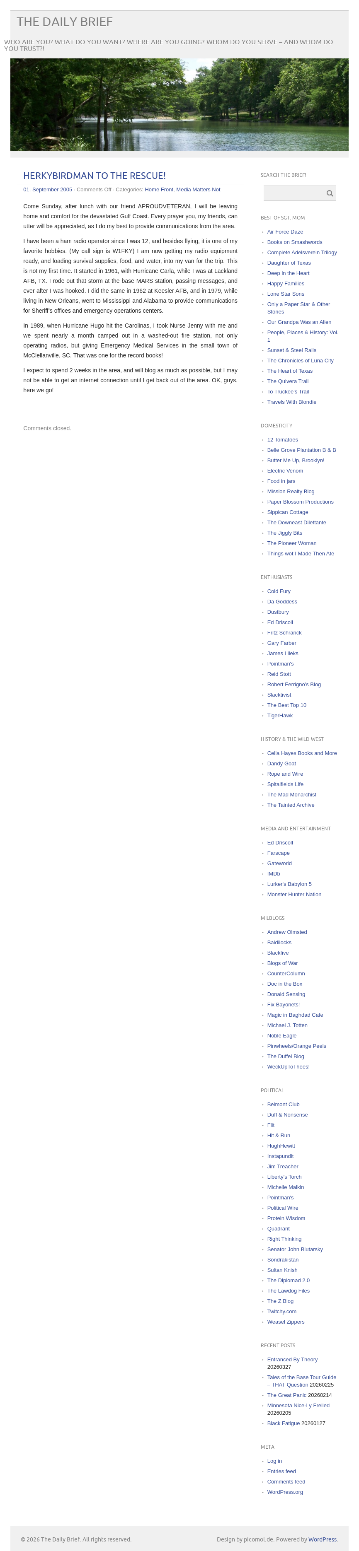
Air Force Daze (285, 232)
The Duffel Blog (285, 1056)
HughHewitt (281, 1146)
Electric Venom (285, 471)
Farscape (278, 853)
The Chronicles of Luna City (300, 360)
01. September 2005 (47, 189)
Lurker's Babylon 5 (289, 884)
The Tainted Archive (291, 805)
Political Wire (282, 1208)
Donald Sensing (286, 994)
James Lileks (282, 653)
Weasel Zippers (286, 1322)
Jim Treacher (282, 1166)
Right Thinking (284, 1239)
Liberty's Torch (284, 1177)
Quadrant (278, 1228)
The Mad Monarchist (292, 794)
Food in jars (281, 481)
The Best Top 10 (286, 705)
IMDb (273, 874)
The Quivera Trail (288, 381)
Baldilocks (279, 942)
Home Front (159, 189)
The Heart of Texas (290, 371)
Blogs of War (282, 963)
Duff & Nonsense (287, 1115)
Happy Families (286, 283)
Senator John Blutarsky (295, 1249)
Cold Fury (279, 591)
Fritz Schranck (284, 633)
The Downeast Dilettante (296, 522)
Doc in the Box (285, 984)
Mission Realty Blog (291, 491)
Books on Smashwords (295, 242)
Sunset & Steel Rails (292, 350)
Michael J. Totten (287, 1025)
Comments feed (286, 1482)
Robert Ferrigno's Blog (294, 684)
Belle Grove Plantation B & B (301, 450)
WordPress (322, 1540)
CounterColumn (286, 973)
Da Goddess (282, 601)
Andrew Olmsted (287, 932)
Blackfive (278, 953)
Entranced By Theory (292, 1359)
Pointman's (280, 664)
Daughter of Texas (289, 263)
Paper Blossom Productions (300, 502)
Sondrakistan (283, 1260)
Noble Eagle (282, 1035)
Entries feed (281, 1471)
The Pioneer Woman (292, 543)
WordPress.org (285, 1492)
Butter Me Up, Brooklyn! (296, 460)
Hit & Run (279, 1135)
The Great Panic (287, 1395)
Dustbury (278, 612)
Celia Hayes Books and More (302, 753)
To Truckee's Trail (288, 391)
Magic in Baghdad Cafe (295, 1015)
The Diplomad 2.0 (288, 1280)
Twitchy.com (282, 1311)
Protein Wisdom (286, 1218)
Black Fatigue (283, 1423)
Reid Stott (279, 674)
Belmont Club (283, 1104)
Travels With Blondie (292, 402)
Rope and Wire (285, 774)
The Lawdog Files (288, 1291)
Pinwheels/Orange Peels (296, 1046)
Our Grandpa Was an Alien (299, 322)
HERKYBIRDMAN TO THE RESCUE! (94, 176)
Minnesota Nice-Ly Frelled (298, 1405)
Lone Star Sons (286, 294)
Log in (274, 1461)
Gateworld (279, 863)
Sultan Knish (282, 1270)
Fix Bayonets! (283, 1004)
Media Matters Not (198, 189)
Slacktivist (279, 695)
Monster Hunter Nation (294, 894)
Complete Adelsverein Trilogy (302, 252)
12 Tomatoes (282, 440)
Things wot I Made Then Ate (301, 553)
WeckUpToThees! (288, 1067)
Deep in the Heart (288, 273)
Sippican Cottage (287, 512)
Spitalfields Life (285, 784)
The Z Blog (280, 1301)
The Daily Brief (65, 22)
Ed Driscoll (280, 622)
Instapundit (280, 1156)
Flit (270, 1125)
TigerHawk (280, 715)
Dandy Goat (281, 763)
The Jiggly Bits (285, 533)
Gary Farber (281, 643)
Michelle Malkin (285, 1187)
